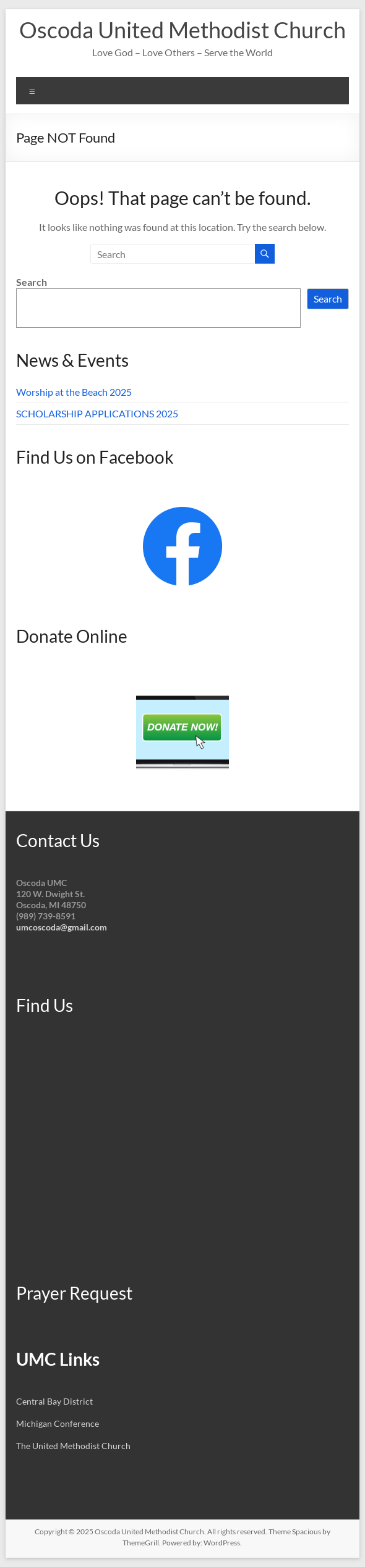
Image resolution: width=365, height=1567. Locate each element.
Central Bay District (54, 1401)
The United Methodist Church (73, 1445)
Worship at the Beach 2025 (74, 392)
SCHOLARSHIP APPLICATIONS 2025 (97, 413)
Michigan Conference (57, 1423)
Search (31, 282)
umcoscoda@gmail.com (61, 927)
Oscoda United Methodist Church (182, 29)
